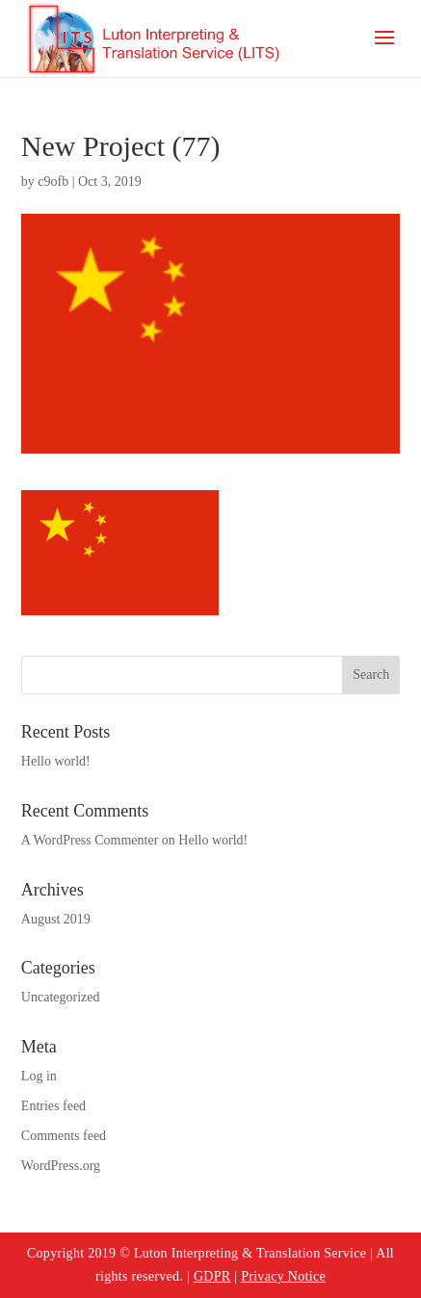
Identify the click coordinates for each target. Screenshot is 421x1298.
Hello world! (56, 761)
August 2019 (56, 919)
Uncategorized (60, 997)
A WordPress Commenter (90, 840)
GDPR (212, 1276)
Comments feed (63, 1136)
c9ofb (53, 181)
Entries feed (53, 1106)
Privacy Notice (283, 1276)
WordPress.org (60, 1165)
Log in (39, 1076)
